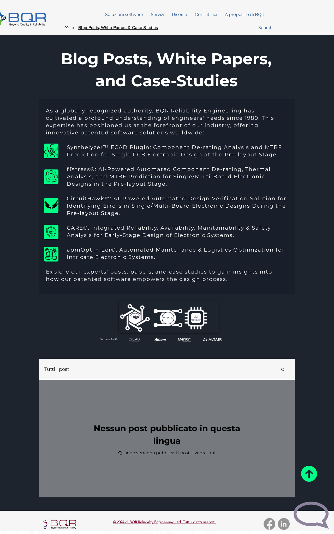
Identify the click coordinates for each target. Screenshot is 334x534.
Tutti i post (56, 369)
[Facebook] (269, 524)
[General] (66, 27)
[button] (179, 14)
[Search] (290, 28)
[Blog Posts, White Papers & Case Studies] (118, 27)
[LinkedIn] (284, 524)
